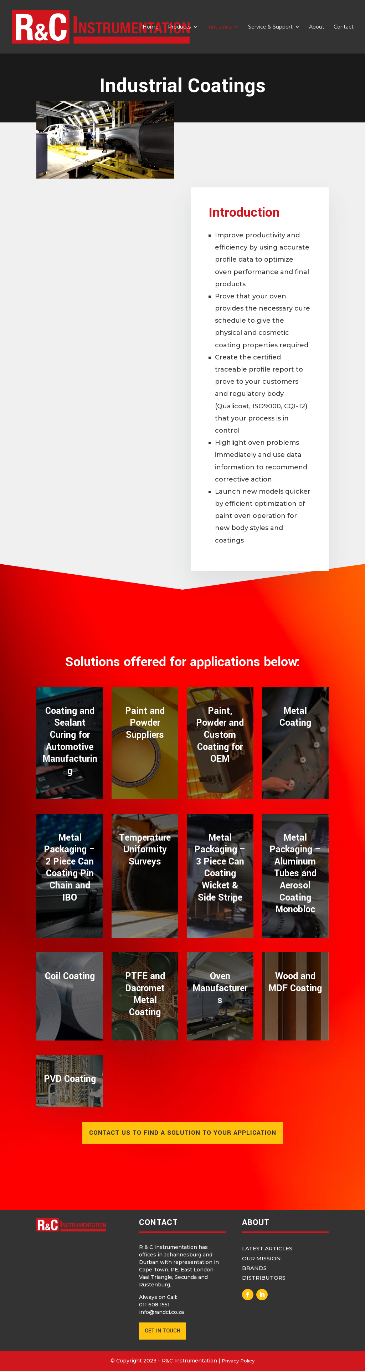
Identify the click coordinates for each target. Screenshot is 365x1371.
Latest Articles (267, 1248)
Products (179, 27)
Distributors (264, 1277)
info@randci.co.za (161, 1312)
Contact (344, 27)
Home (151, 27)
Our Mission (261, 1258)
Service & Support (270, 27)
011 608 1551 (154, 1304)
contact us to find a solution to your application (182, 1132)
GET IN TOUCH (162, 1331)
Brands (254, 1268)
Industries (219, 27)
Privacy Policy (238, 1361)
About (316, 27)
